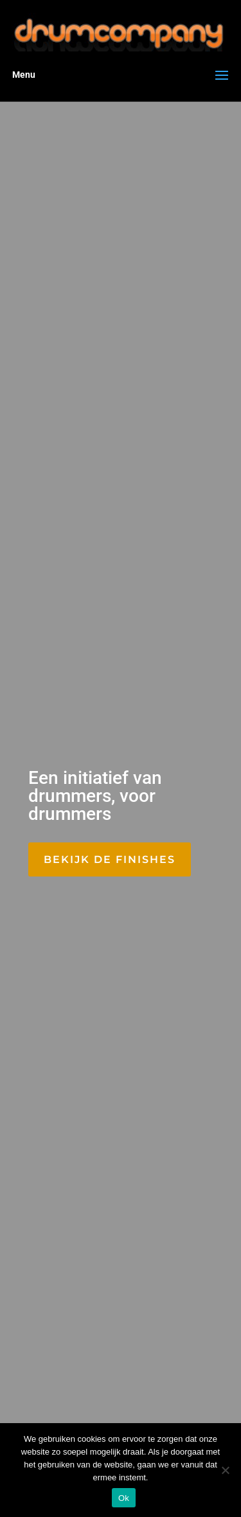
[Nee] (225, 1470)
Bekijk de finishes (109, 859)
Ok (123, 1498)
